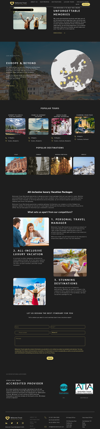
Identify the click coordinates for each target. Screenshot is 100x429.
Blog (77, 4)
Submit (50, 355)
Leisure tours (69, 2)
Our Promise (44, 2)
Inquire (86, 4)
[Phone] (32, 330)
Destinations (56, 2)
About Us (34, 2)
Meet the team (33, 420)
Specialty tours (83, 2)
